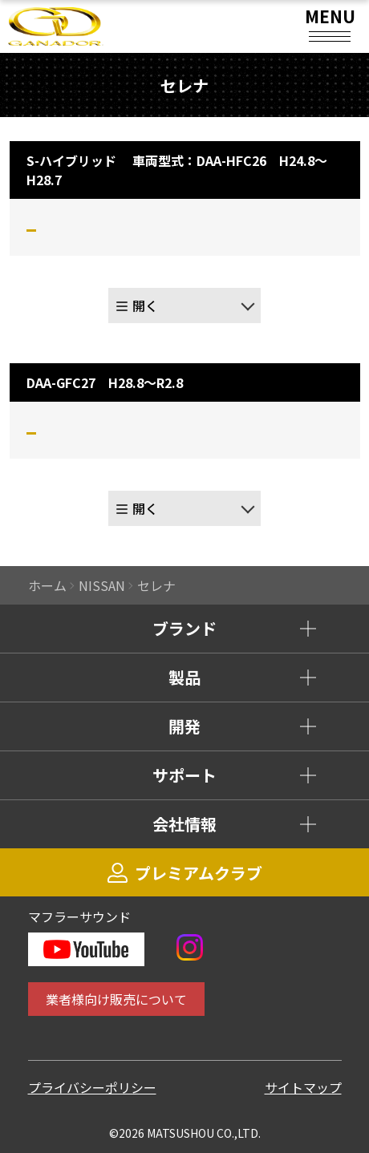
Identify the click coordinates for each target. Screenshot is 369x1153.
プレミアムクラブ (184, 872)
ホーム (47, 585)
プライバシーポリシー (92, 1087)
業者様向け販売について (116, 999)
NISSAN (102, 585)
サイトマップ (303, 1087)
